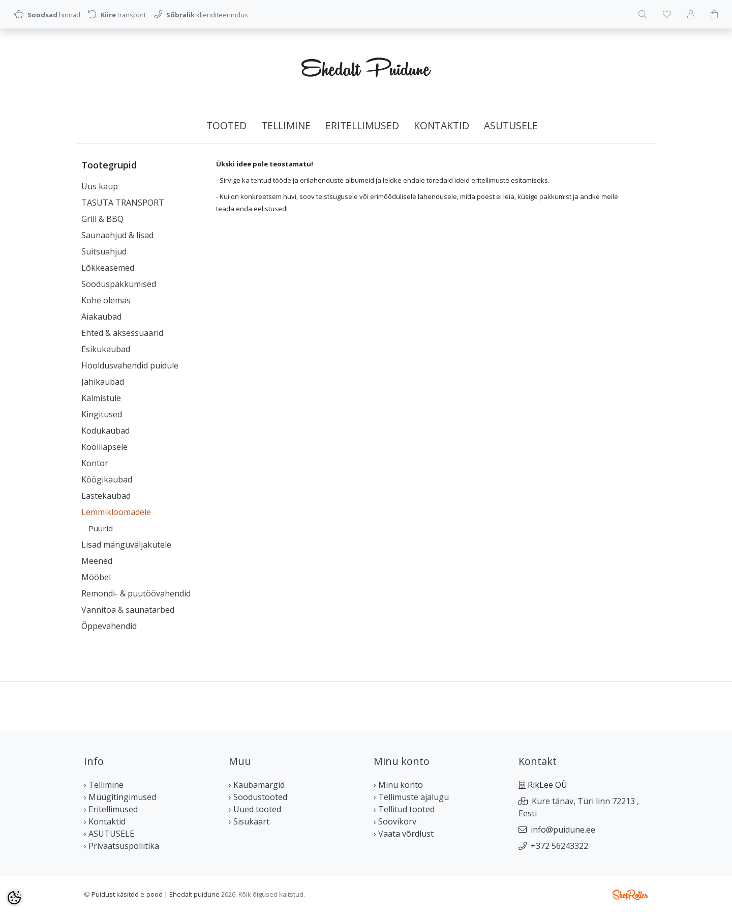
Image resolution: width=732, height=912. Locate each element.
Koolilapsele (104, 446)
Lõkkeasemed (107, 267)
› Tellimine (104, 784)
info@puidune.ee (563, 829)
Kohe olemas (106, 300)
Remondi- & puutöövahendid (136, 593)
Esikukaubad (105, 349)
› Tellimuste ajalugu (411, 797)
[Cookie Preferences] (14, 898)
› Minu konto (398, 784)
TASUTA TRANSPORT (122, 202)
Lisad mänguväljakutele (126, 544)
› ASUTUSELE (109, 833)
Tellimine (286, 125)
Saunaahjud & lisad (117, 235)
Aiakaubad (101, 316)
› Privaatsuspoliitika (121, 845)
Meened (96, 560)
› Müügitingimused (120, 797)
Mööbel (96, 577)
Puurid (100, 528)
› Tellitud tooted (404, 809)
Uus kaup (99, 186)
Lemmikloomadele (116, 512)
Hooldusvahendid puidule (129, 365)
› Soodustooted (258, 797)
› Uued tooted (255, 809)
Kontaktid (441, 125)
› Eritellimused (111, 809)
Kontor (94, 463)
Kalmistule (101, 398)
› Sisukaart (249, 821)
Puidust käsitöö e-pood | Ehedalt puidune (156, 894)
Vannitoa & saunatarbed (127, 609)
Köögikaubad (106, 479)
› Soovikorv (395, 821)
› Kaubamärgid (257, 784)
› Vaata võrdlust (404, 833)
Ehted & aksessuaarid (122, 332)
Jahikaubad (102, 381)
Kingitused (101, 414)
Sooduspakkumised (118, 284)
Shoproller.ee (630, 895)
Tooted (226, 125)
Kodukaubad (105, 430)
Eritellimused (362, 125)
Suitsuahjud (104, 251)
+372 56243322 (559, 845)
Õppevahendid (109, 626)
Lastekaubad (106, 495)
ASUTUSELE (511, 125)
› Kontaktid (105, 821)
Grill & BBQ (102, 218)
